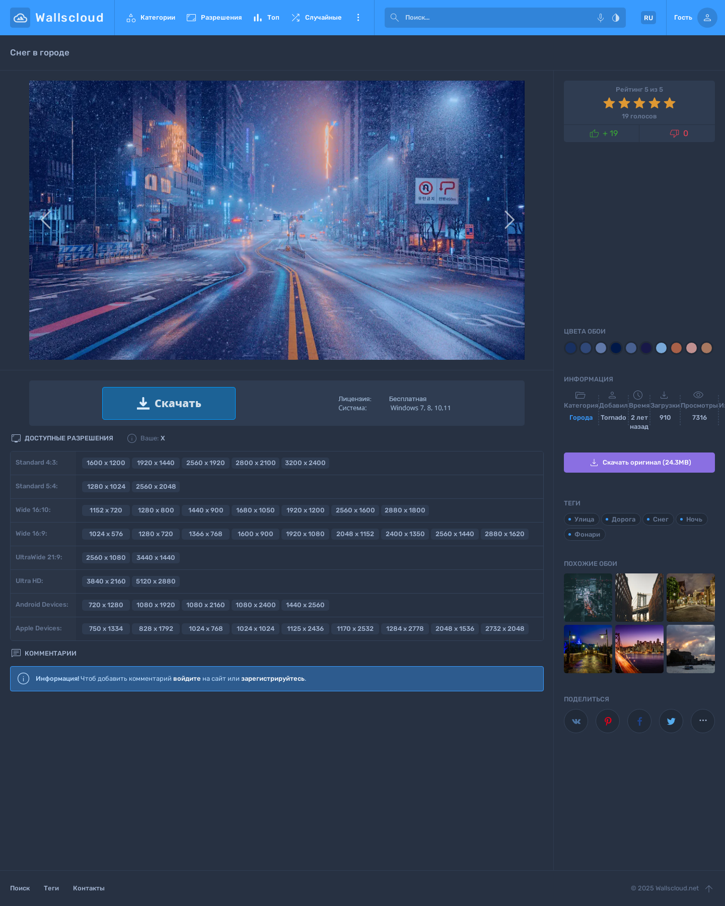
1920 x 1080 (305, 534)
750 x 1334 (106, 628)
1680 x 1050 (255, 510)
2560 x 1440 (455, 534)
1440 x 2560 (305, 605)
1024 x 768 (206, 628)
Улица (584, 519)
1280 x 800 (156, 510)
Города (581, 417)
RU (648, 18)
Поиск (20, 888)
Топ (265, 17)
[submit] (395, 18)
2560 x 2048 (156, 486)
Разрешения (213, 17)
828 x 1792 (156, 628)
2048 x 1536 (455, 628)
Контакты (89, 888)
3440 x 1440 (155, 557)
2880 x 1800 (405, 510)
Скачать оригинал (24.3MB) (639, 463)
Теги (51, 888)
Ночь (694, 519)
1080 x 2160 (205, 605)
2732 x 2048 (505, 628)
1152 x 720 (106, 510)
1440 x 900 (206, 510)
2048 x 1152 (355, 534)
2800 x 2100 (256, 463)
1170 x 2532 (355, 628)
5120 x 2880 (156, 581)
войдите (187, 678)
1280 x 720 (155, 534)
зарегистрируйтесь (273, 678)
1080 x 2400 (256, 605)
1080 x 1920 (155, 605)
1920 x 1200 (305, 510)
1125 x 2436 (305, 628)
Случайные (315, 17)
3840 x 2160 (106, 581)
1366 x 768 (206, 534)
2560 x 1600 (355, 510)
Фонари (587, 534)
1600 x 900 (255, 534)
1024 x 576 (106, 534)
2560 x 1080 (106, 557)
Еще (358, 17)
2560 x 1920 (205, 463)
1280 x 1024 (106, 486)
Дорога (623, 519)
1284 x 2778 (405, 628)
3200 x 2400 (305, 463)
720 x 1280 (106, 605)
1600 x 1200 (106, 463)
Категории (150, 17)
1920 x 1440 (156, 463)
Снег (661, 519)
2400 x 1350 (405, 534)
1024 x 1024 (255, 628)
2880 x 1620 (505, 534)
